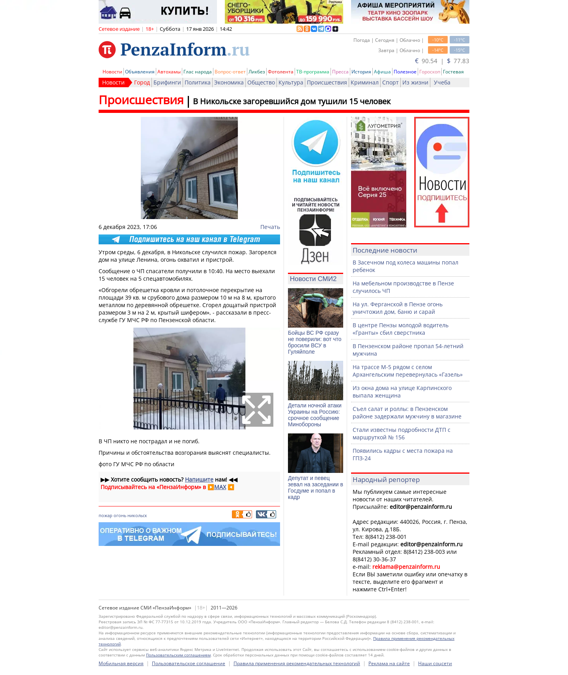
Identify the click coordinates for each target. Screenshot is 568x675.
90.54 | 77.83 (442, 61)
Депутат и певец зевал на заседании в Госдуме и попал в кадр (315, 487)
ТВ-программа (312, 71)
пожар (105, 515)
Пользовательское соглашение (188, 663)
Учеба (442, 82)
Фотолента (280, 71)
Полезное (405, 71)
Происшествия (327, 82)
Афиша (382, 71)
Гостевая (453, 71)
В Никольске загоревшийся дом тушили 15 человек (291, 101)
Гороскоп (429, 71)
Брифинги (167, 82)
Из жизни (415, 82)
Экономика (229, 82)
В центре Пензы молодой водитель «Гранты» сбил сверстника (400, 328)
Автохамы (169, 71)
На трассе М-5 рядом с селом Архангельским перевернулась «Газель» (408, 370)
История (361, 71)
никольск (137, 515)
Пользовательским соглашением (178, 655)
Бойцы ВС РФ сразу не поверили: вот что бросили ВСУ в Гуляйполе (315, 342)
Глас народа (197, 71)
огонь (120, 515)
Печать (270, 227)
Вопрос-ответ (230, 71)
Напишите (199, 479)
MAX (220, 487)
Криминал (365, 82)
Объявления (140, 71)
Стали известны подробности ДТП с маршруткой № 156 (401, 433)
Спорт (390, 82)
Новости (112, 71)
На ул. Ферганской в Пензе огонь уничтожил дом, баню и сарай (398, 307)
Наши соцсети (435, 663)
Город (142, 82)
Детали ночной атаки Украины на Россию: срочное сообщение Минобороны (315, 415)
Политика (198, 82)
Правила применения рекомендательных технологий (297, 663)
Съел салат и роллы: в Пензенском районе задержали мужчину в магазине (407, 412)
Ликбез (256, 71)
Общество (261, 82)
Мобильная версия (121, 663)
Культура (290, 82)
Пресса (340, 71)
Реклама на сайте (389, 663)
